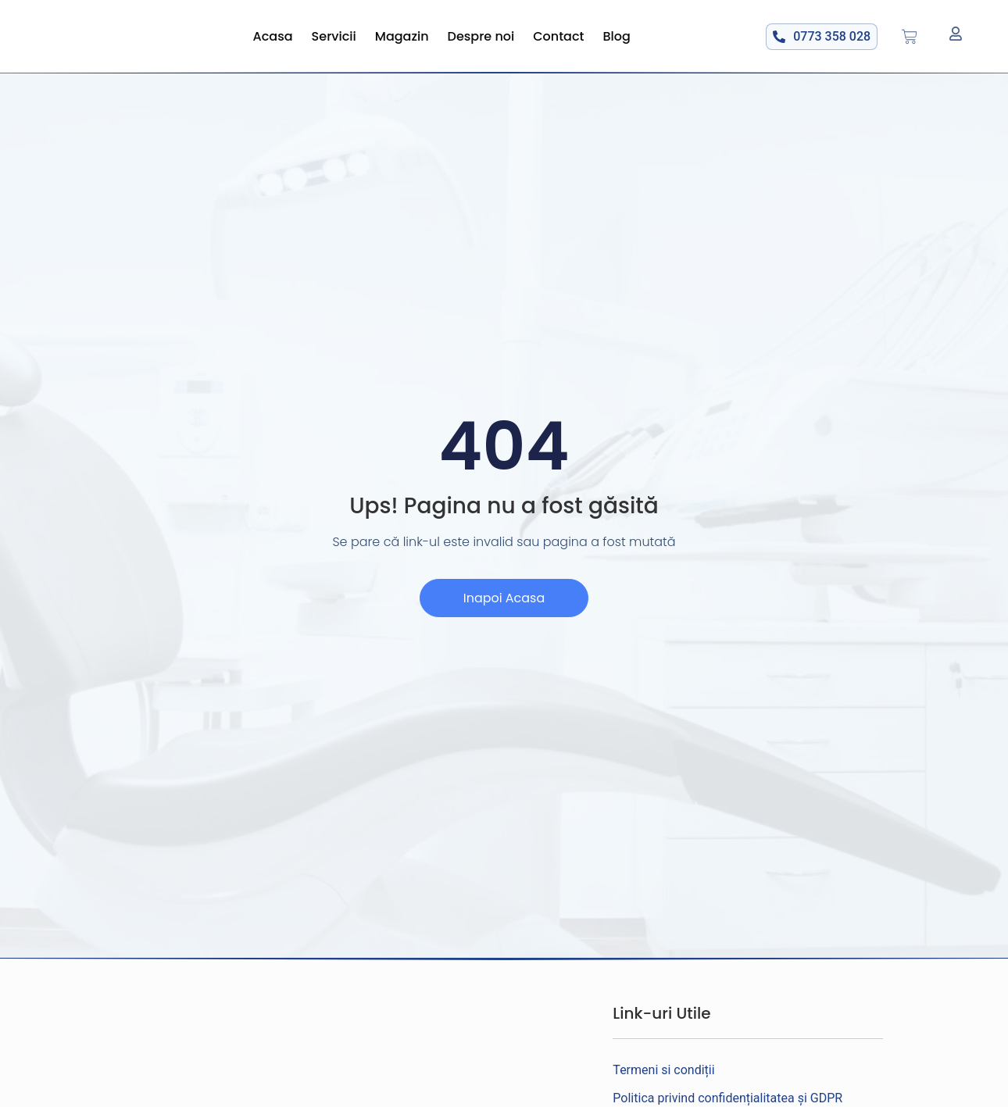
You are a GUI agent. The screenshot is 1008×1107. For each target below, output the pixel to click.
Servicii (334, 36)
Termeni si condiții (663, 1069)
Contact (558, 36)
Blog (617, 36)
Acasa (273, 36)
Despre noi (481, 36)
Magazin (402, 36)
